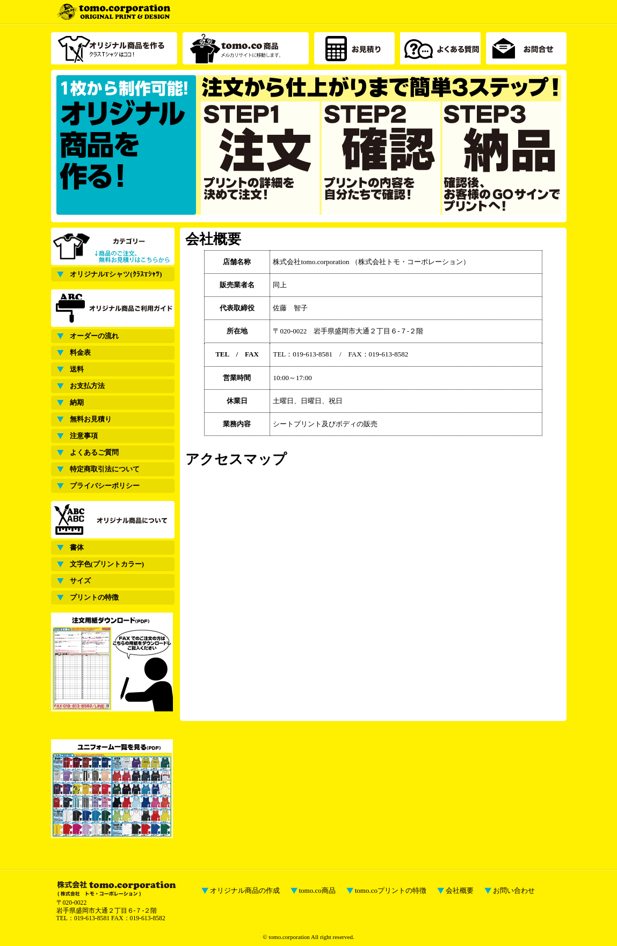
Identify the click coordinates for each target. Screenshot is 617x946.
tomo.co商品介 (246, 48)
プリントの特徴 (94, 597)
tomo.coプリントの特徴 (390, 890)
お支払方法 (87, 386)
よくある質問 (440, 48)
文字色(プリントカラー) (107, 564)
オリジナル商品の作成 (245, 890)
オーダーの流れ (94, 336)
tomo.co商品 (317, 890)
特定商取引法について (105, 469)
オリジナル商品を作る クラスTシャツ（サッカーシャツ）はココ (114, 48)
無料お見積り (91, 419)
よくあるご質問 (94, 452)
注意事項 (84, 436)
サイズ (80, 581)
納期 (77, 402)
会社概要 (460, 890)
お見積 (354, 48)
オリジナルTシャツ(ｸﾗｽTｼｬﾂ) (116, 274)
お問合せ (526, 48)
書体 (77, 547)
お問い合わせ (514, 890)
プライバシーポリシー (105, 486)
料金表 (80, 352)
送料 (77, 369)
